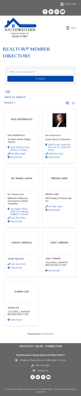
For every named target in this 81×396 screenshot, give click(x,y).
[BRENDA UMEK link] (59, 178)
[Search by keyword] (40, 72)
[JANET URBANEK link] (59, 242)
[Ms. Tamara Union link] (21, 178)
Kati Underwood (52, 135)
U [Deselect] (7, 92)
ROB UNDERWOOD (16, 135)
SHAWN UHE (13, 308)
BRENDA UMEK (52, 194)
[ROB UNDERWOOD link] (21, 119)
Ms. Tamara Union (16, 194)
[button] (67, 103)
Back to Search (15, 97)
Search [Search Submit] (40, 78)
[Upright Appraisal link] (21, 242)
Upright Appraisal (16, 259)
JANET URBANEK (53, 259)
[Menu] (68, 4)
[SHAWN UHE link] (22, 291)
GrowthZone (46, 334)
